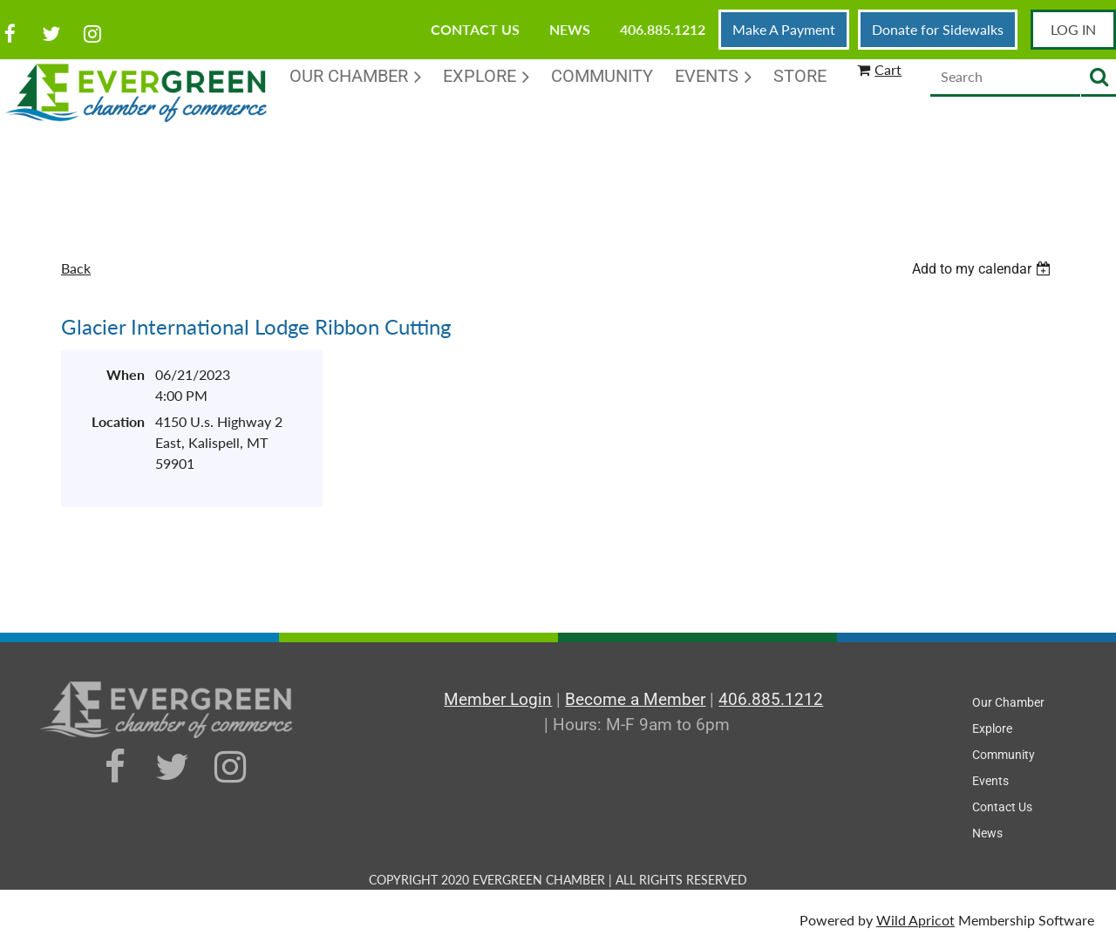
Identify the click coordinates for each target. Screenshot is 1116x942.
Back (76, 268)
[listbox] (983, 269)
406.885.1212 (662, 29)
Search (1098, 78)
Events (990, 781)
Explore (992, 728)
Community (1003, 755)
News (569, 29)
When (125, 374)
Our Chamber (1008, 702)
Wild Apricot (915, 920)
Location (118, 421)
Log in (1073, 29)
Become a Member (635, 699)
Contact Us (475, 29)
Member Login (498, 699)
